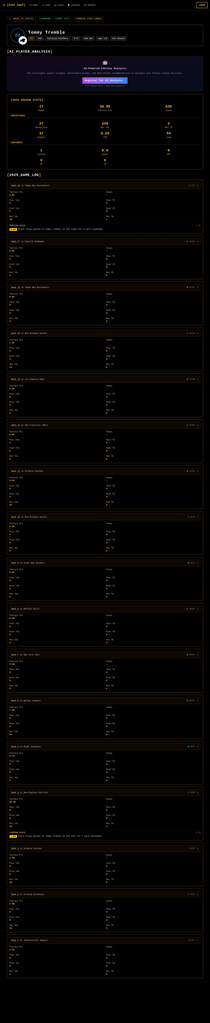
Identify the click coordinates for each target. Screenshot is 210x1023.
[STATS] (59, 5)
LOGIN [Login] (202, 5)
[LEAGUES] (74, 5)
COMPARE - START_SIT (54, 18)
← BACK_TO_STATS (21, 18)
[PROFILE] (89, 5)
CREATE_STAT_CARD (88, 18)
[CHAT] (46, 5)
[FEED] (33, 5)
